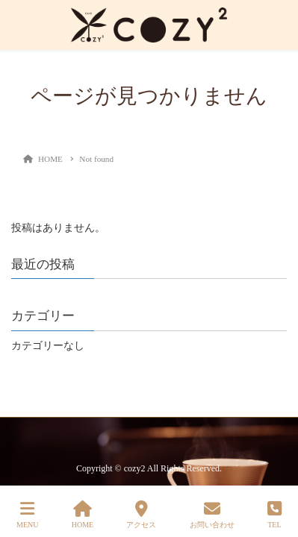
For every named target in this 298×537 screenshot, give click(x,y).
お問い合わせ (212, 514)
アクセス (141, 514)
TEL (274, 514)
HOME (82, 514)
